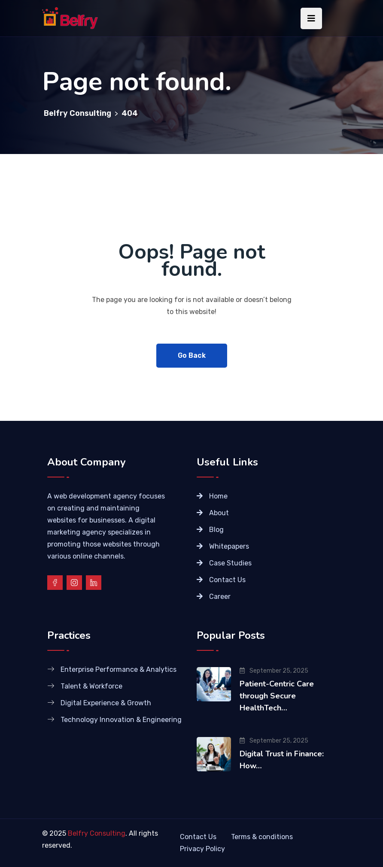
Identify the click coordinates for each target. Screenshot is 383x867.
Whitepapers (229, 546)
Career (220, 596)
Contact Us (227, 580)
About (219, 513)
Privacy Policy (202, 849)
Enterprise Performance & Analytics (118, 669)
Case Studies (230, 563)
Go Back (192, 355)
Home (218, 496)
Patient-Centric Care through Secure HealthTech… (277, 696)
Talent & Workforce (91, 686)
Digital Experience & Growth (106, 703)
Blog (216, 530)
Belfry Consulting (96, 833)
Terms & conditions (262, 837)
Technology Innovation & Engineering (121, 720)
